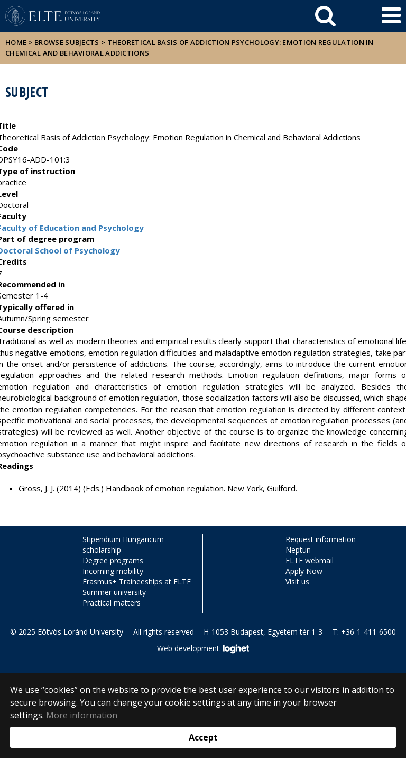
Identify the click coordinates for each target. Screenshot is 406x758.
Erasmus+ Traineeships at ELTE (136, 581)
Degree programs (112, 560)
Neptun (298, 550)
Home (17, 42)
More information (81, 715)
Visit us (297, 581)
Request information (320, 539)
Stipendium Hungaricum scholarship (123, 544)
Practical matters (111, 603)
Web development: (202, 649)
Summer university (114, 592)
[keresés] (325, 16)
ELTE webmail (309, 560)
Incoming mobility (112, 571)
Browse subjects (66, 42)
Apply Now (303, 571)
